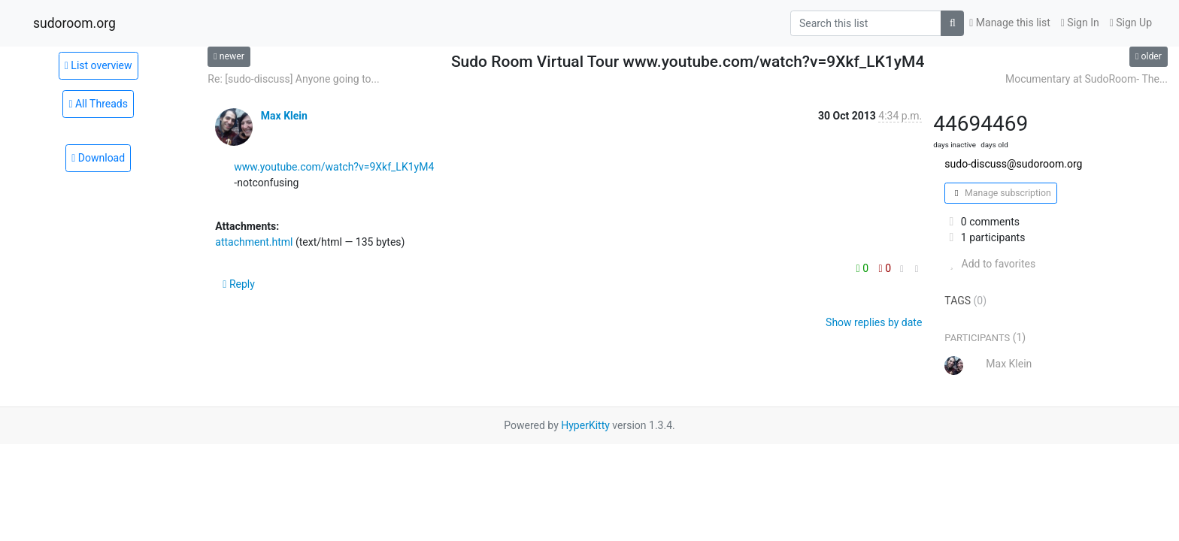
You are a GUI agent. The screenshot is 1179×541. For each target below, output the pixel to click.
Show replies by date (874, 322)
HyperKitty (585, 425)
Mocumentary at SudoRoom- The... (1086, 79)
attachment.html (253, 242)
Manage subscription (1000, 193)
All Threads (98, 104)
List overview (98, 65)
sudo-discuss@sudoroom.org (1013, 164)
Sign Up (1131, 23)
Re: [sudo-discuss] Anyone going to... (293, 79)
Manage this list (1009, 23)
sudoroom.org (74, 23)
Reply (239, 284)
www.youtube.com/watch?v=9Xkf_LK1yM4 (334, 167)
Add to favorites (989, 264)
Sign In (1080, 23)
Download (98, 158)
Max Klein (284, 116)
